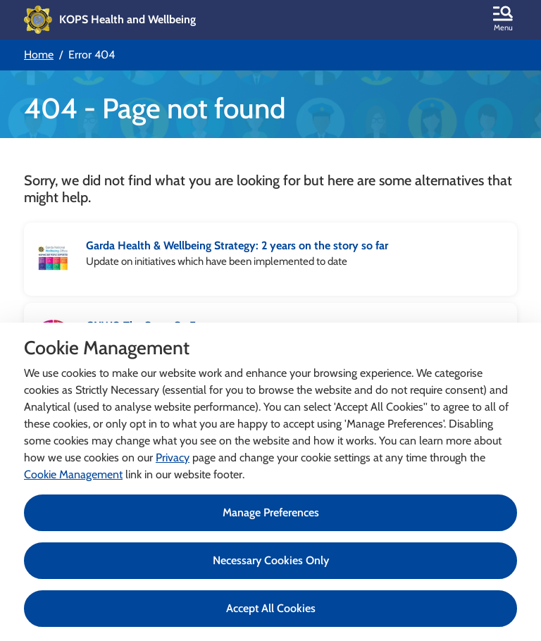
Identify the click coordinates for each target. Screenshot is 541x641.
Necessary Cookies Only (271, 560)
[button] (503, 20)
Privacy (172, 457)
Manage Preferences (271, 512)
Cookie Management (73, 474)
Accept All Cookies (271, 608)
